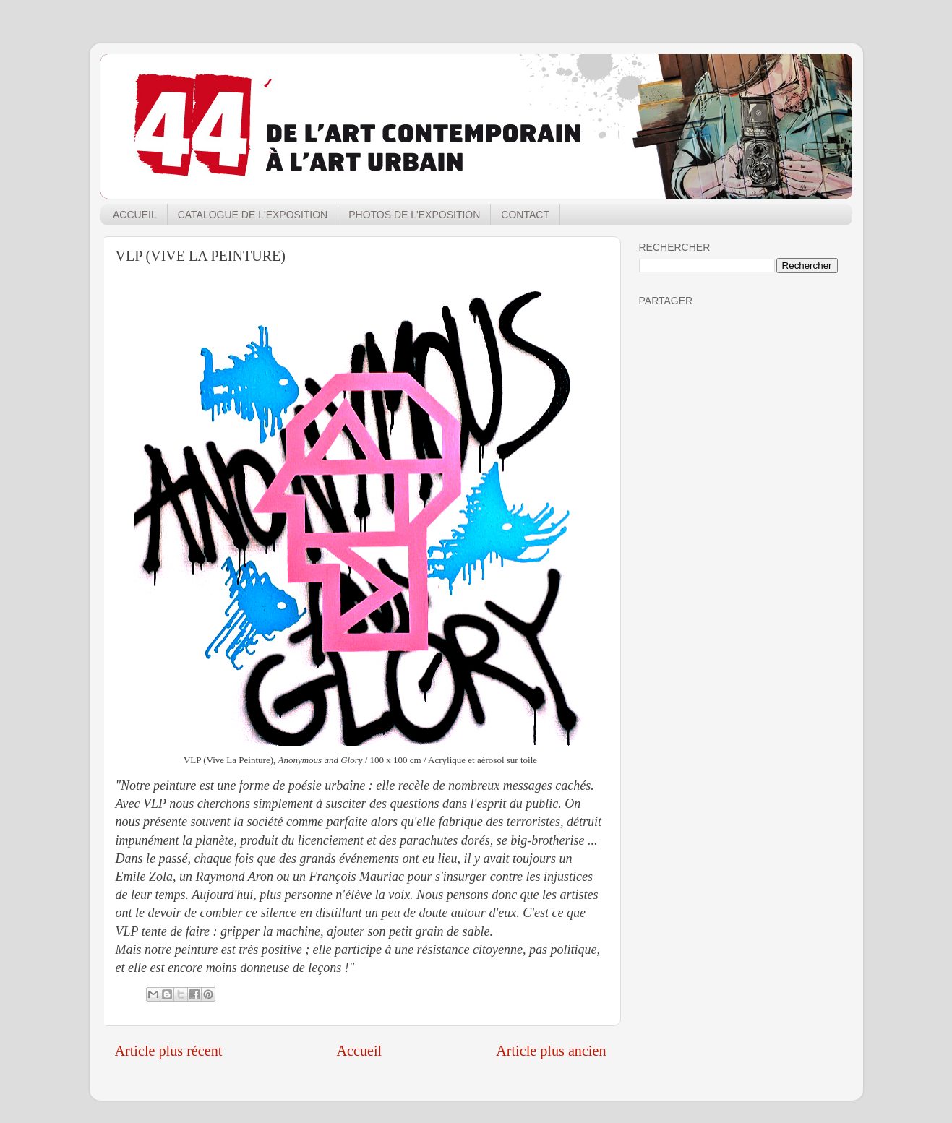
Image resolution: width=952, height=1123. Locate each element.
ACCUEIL (135, 214)
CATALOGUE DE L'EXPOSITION (253, 214)
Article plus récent (169, 1051)
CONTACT (525, 214)
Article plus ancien (551, 1051)
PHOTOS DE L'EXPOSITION (414, 214)
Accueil (359, 1051)
